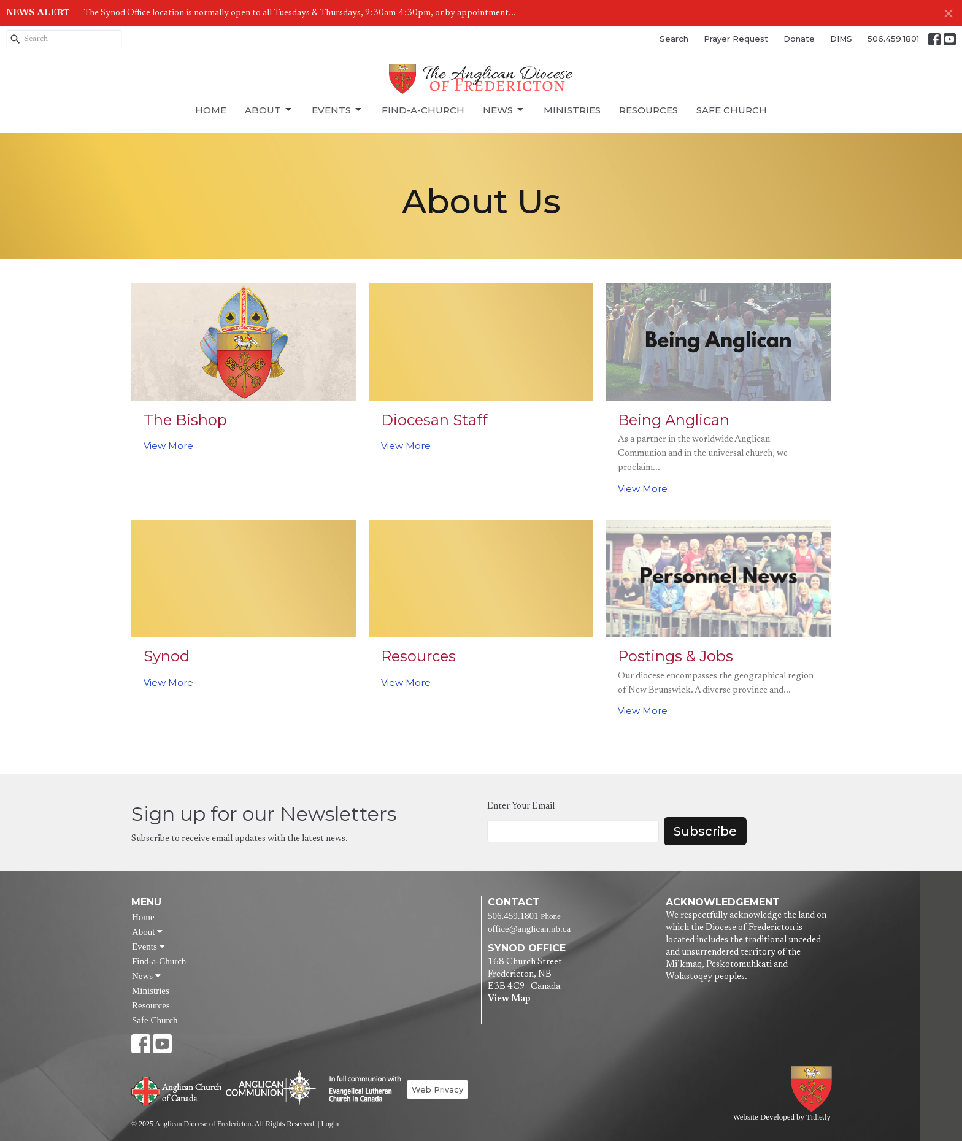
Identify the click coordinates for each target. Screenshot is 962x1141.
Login (330, 1124)
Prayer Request (736, 39)
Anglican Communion (271, 1087)
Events (337, 110)
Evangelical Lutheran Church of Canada (360, 1089)
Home (210, 110)
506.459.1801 (893, 39)
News (504, 110)
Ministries (572, 110)
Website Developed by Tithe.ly (782, 1117)
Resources (648, 110)
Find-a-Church (423, 110)
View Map (509, 999)
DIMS (841, 39)
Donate (799, 39)
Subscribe (705, 831)
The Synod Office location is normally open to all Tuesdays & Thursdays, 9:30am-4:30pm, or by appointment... (299, 13)
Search (674, 39)
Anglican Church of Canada (177, 1089)
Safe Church (731, 110)
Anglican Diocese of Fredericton (814, 1089)
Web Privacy (437, 1089)
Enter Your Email (521, 806)
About (269, 110)
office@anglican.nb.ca (529, 929)
